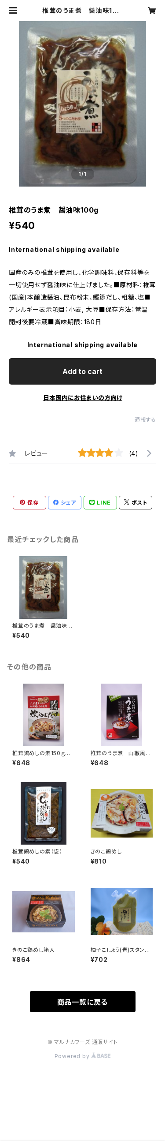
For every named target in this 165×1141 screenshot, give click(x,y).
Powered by (83, 1056)
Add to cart (82, 371)
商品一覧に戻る (82, 1002)
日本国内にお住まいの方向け (82, 397)
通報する (145, 419)
